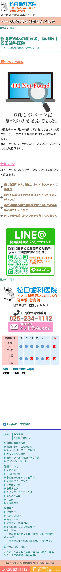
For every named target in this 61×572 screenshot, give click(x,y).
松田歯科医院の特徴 (14, 443)
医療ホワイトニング (17, 481)
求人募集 (11, 530)
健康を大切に (23, 438)
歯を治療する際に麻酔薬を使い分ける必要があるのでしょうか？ (30, 207)
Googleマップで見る (16, 424)
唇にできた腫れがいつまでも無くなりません (30, 215)
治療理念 (18, 434)
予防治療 (11, 470)
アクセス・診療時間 (17, 523)
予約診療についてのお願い (20, 527)
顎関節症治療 (13, 485)
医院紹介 (8, 508)
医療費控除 (12, 503)
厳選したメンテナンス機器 (20, 450)
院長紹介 (11, 512)
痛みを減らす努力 (15, 454)
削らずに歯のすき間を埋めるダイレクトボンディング (30, 197)
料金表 (9, 499)
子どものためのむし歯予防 (20, 477)
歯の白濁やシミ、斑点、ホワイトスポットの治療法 (30, 187)
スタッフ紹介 (13, 516)
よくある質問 (13, 496)
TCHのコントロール (16, 461)
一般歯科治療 (13, 474)
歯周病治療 (12, 488)
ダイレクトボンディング (19, 492)
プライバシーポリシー (18, 547)
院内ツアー (12, 519)
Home (6, 434)
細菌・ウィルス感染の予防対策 (23, 457)
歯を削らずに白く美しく (19, 446)
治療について (11, 466)
